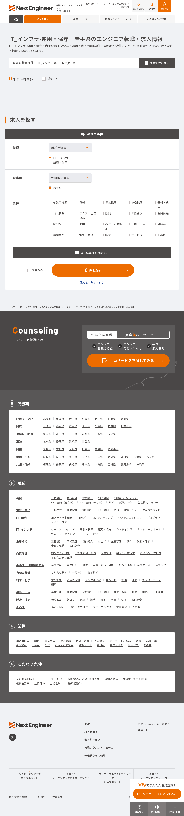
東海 (19, 441)
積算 (134, 592)
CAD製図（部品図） (92, 502)
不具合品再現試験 (61, 557)
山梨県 (99, 434)
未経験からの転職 (156, 19)
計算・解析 (120, 592)
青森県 (60, 418)
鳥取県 (47, 457)
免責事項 (57, 797)
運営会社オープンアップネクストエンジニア (71, 778)
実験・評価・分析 (103, 565)
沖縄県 (140, 464)
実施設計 (87, 592)
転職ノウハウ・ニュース (118, 19)
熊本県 (86, 464)
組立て (71, 599)
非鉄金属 (151, 641)
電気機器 (50, 641)
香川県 (125, 457)
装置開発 (56, 565)
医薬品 (36, 645)
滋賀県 (47, 449)
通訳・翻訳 (58, 607)
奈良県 (99, 449)
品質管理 (106, 553)
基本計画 (56, 592)
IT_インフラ (24, 529)
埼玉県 (86, 426)
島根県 (60, 457)
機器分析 (111, 580)
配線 (82, 599)
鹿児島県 (126, 464)
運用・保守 (105, 529)
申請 (145, 592)
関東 (19, 426)
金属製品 (21, 645)
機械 (19, 498)
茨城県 (47, 426)
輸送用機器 (22, 641)
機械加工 (56, 599)
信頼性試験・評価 (85, 553)
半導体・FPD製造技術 (30, 565)
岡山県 (73, 457)
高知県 (151, 457)
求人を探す (43, 19)
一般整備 (77, 572)
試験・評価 (126, 502)
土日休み (39, 683)
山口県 (99, 457)
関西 (19, 449)
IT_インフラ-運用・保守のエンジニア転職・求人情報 (45, 307)
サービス (133, 645)
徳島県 (112, 457)
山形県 (112, 418)
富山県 (60, 434)
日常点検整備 (59, 572)
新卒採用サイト (93, 4)
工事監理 (158, 592)
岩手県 (73, 418)
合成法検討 (73, 580)
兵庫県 (86, 449)
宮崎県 (112, 464)
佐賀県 (60, 464)
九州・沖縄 (23, 464)
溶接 (103, 599)
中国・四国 (23, 457)
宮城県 (86, 418)
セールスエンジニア (63, 529)
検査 (123, 599)
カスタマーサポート (149, 529)
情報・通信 (82, 641)
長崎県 (73, 464)
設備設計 (72, 541)
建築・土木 (23, 592)
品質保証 (21, 553)
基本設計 (72, 498)
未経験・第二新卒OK (135, 679)
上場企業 (55, 683)
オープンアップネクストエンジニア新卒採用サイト (112, 778)
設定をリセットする (92, 282)
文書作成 (121, 607)
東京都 (112, 426)
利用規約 (41, 797)
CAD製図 (103, 498)
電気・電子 (23, 510)
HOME (16, 19)
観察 (53, 584)
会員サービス (80, 19)
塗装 (113, 599)
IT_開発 (21, 517)
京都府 (60, 449)
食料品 (101, 645)
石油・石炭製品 (64, 645)
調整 (92, 599)
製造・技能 (23, 599)
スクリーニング (151, 580)
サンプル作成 (93, 580)
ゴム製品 (99, 641)
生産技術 (21, 541)
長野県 (112, 434)
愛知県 (73, 441)
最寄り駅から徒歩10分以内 (83, 679)
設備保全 (75, 545)
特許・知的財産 (79, 607)
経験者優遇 (111, 679)
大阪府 (73, 449)
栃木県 (60, 426)
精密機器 (65, 641)
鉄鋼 (138, 641)
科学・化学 (23, 580)
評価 (124, 580)
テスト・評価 (59, 522)
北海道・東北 (24, 419)
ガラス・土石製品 (120, 641)
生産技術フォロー (148, 502)
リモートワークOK (51, 679)
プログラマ (153, 517)
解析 (111, 502)
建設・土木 (85, 645)
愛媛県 (138, 457)
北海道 (47, 418)
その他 (20, 607)
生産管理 (116, 541)
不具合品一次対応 (150, 553)
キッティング (124, 529)
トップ (12, 307)
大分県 (99, 464)
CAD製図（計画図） (126, 498)
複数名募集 (22, 683)
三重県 (86, 441)
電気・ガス (116, 645)
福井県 (86, 434)
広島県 (86, 457)
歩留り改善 (58, 545)
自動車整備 (23, 573)
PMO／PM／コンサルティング (95, 517)
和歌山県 (113, 449)
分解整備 (93, 572)
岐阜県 (47, 441)
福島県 (125, 418)
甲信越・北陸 (24, 434)
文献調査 (56, 580)
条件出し (72, 565)
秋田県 (99, 418)
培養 (134, 580)
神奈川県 (126, 426)
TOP (87, 724)
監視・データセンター (64, 533)
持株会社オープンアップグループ (154, 776)
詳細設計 (87, 498)
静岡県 (60, 441)
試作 (116, 510)
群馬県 (73, 426)
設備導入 (87, 541)
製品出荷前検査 (125, 553)
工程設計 (56, 541)
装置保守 (160, 565)
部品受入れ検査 (60, 553)
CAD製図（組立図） (63, 502)
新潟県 (47, 434)
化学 (47, 645)
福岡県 (47, 464)
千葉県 (99, 426)
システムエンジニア (130, 517)
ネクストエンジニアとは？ (116, 4)
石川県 (73, 434)
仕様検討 (56, 498)
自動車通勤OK (74, 683)
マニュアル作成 (102, 607)
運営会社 (125, 7)
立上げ (102, 541)
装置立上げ (143, 565)
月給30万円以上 (25, 679)
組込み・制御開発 (61, 517)
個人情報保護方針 (19, 797)
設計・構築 (86, 529)
